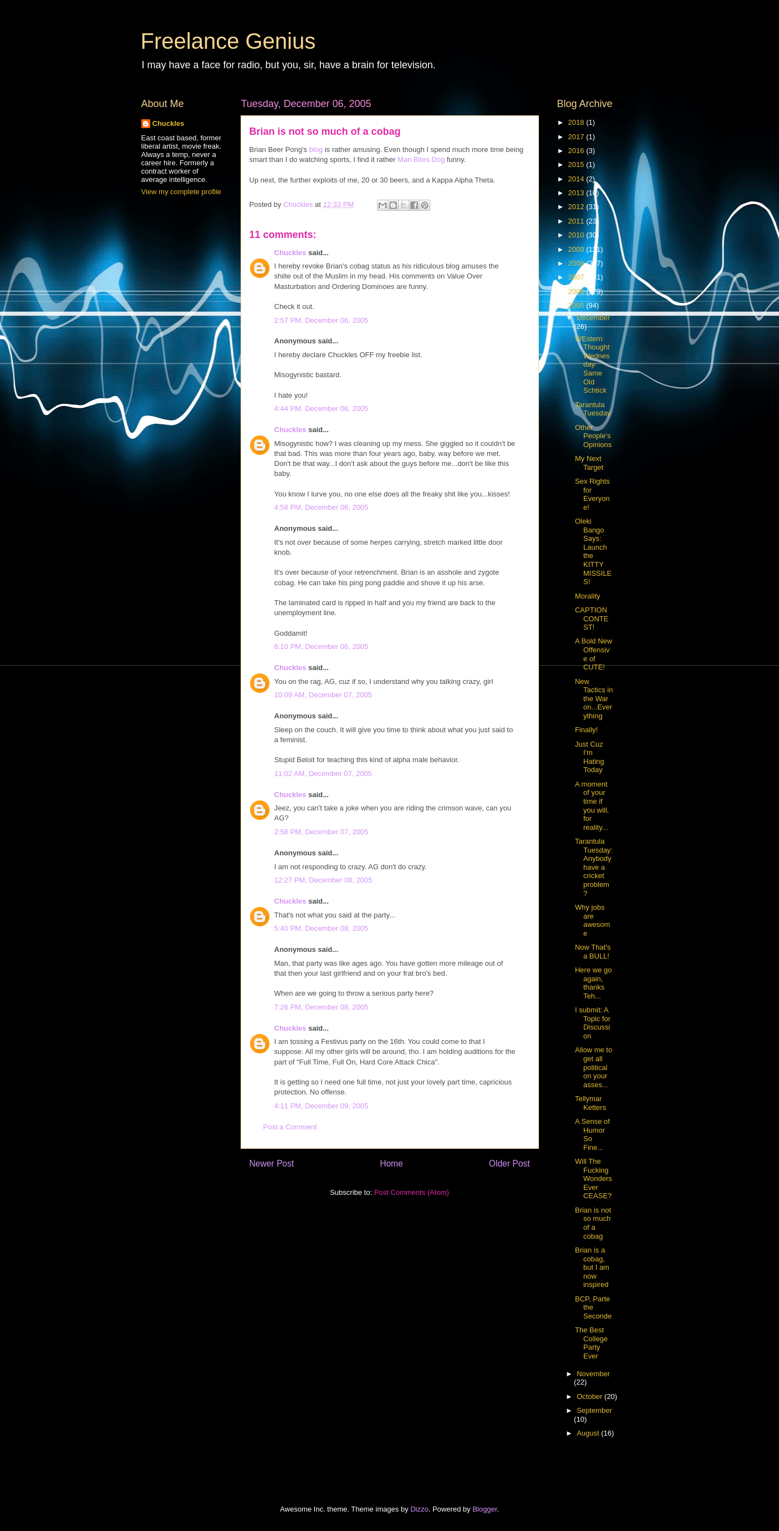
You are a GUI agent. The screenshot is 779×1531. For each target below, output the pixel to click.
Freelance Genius (228, 41)
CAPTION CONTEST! (592, 618)
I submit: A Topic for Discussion (592, 1023)
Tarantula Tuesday (592, 409)
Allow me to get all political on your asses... (593, 1067)
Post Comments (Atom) (411, 1192)
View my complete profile (181, 191)
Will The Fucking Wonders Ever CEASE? (593, 1178)
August (589, 1433)
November (593, 1374)
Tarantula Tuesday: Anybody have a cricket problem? (594, 867)
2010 (577, 235)
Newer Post (272, 1163)
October (590, 1396)
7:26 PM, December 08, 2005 (321, 1007)
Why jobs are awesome (592, 920)
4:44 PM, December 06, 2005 (321, 408)
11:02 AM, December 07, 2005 (323, 773)
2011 (577, 221)
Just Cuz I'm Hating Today (589, 757)
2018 (577, 122)
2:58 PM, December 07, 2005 (321, 832)
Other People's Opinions (593, 436)
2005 (577, 305)
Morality (587, 596)
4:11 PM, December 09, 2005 (321, 1106)
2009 (577, 249)
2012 (577, 206)
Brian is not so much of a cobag (593, 1223)
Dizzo (419, 1509)
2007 (577, 277)
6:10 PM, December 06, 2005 (321, 646)
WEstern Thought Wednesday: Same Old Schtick (592, 364)
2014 (577, 179)
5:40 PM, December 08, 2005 (321, 928)
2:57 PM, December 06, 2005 (321, 320)
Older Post (509, 1163)
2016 (577, 150)
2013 (577, 193)
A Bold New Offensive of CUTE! (593, 654)
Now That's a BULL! (592, 951)
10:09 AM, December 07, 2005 (323, 695)
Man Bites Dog (421, 159)
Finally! (586, 730)
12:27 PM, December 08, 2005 (323, 880)
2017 (577, 137)
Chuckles (290, 253)
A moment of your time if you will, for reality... (592, 806)
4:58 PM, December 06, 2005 (321, 507)
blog (316, 149)
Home (391, 1163)
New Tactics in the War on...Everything (594, 698)
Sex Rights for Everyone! (592, 494)
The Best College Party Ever (591, 1343)
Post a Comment (290, 1127)
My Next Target (589, 463)
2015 (577, 164)
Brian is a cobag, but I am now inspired (592, 1267)
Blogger (484, 1509)
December (593, 317)
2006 (577, 291)
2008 (577, 263)
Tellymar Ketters (590, 1103)
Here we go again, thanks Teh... (593, 983)
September (594, 1410)
